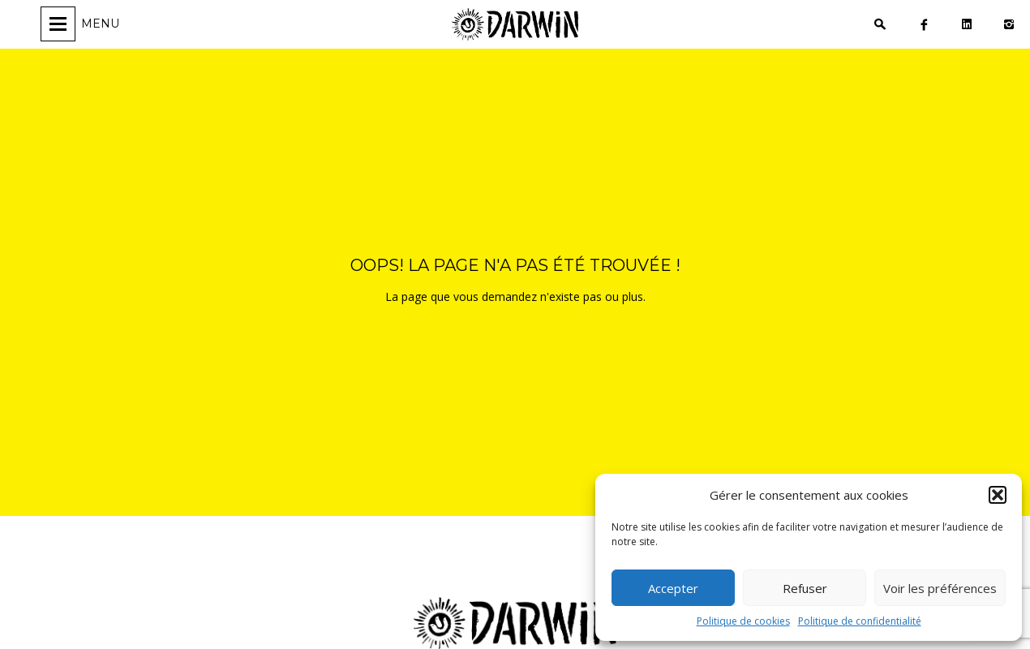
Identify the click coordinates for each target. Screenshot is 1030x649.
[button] (997, 495)
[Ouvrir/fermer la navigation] (82, 23)
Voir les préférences (940, 588)
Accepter (673, 588)
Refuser (805, 588)
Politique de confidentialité (859, 621)
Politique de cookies (743, 621)
